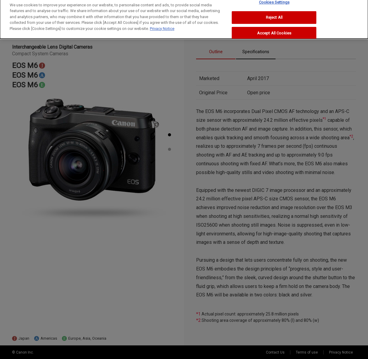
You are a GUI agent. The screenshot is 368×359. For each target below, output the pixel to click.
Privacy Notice (162, 26)
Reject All (274, 15)
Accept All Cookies (274, 31)
